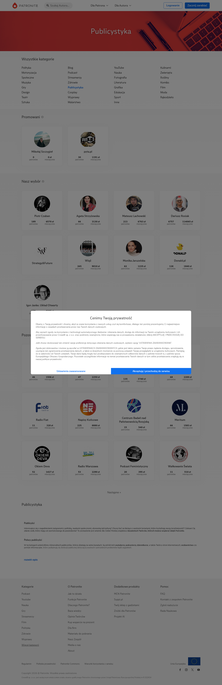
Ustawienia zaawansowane (71, 371)
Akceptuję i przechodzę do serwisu (151, 371)
